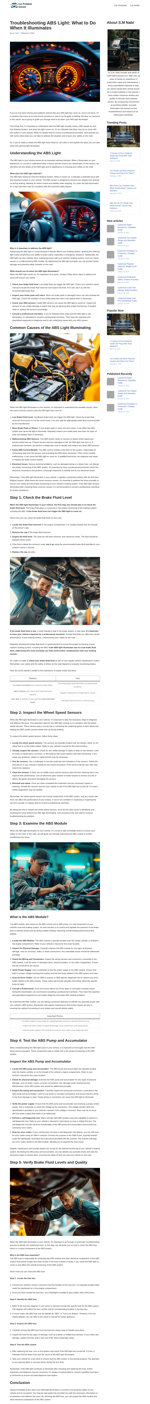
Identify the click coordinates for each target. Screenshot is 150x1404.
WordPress (30, 1396)
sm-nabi (15, 33)
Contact (102, 1396)
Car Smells (135, 5)
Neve (12, 1396)
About (111, 1396)
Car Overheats (122, 5)
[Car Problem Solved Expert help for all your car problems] (21, 5)
